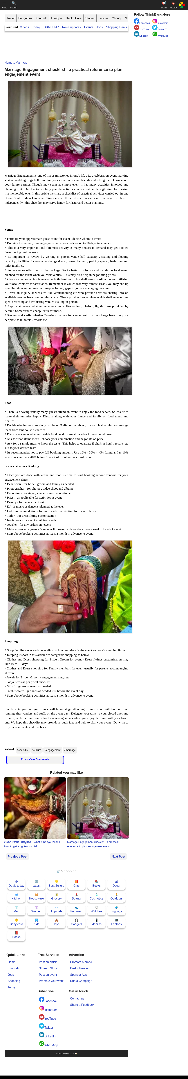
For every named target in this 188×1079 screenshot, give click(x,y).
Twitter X (159, 28)
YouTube (47, 1017)
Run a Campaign (81, 980)
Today (36, 27)
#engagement (53, 750)
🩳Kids (36, 922)
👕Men (16, 909)
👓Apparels (56, 909)
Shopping (14, 980)
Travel (10, 18)
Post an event (48, 974)
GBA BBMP (51, 27)
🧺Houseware (36, 896)
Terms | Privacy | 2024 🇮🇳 (66, 1054)
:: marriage (19, 62)
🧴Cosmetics (96, 896)
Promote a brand (81, 962)
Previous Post (17, 856)
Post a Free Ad (80, 968)
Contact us (77, 998)
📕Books (16, 935)
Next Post (118, 856)
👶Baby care (16, 922)
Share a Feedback (82, 1004)
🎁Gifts (76, 883)
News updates (71, 27)
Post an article (48, 962)
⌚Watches (96, 909)
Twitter (46, 1026)
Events (88, 27)
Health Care (74, 18)
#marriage (70, 750)
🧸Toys (56, 922)
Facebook (48, 1000)
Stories (90, 18)
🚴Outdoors (117, 896)
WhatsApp (48, 1044)
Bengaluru (25, 18)
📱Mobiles (96, 922)
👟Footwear (76, 909)
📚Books (96, 883)
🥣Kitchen (16, 896)
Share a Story (48, 968)
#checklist (22, 750)
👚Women (36, 909)
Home (8, 62)
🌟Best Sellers (56, 883)
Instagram (48, 1008)
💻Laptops (116, 922)
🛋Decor (116, 883)
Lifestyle (56, 18)
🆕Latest (36, 883)
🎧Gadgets (76, 922)
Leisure (103, 18)
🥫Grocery (56, 896)
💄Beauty (76, 896)
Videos (24, 27)
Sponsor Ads (78, 974)
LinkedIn (47, 1035)
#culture (36, 750)
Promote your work (51, 980)
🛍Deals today (16, 883)
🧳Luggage (116, 909)
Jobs (100, 27)
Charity (116, 18)
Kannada (41, 18)
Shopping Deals (117, 27)
